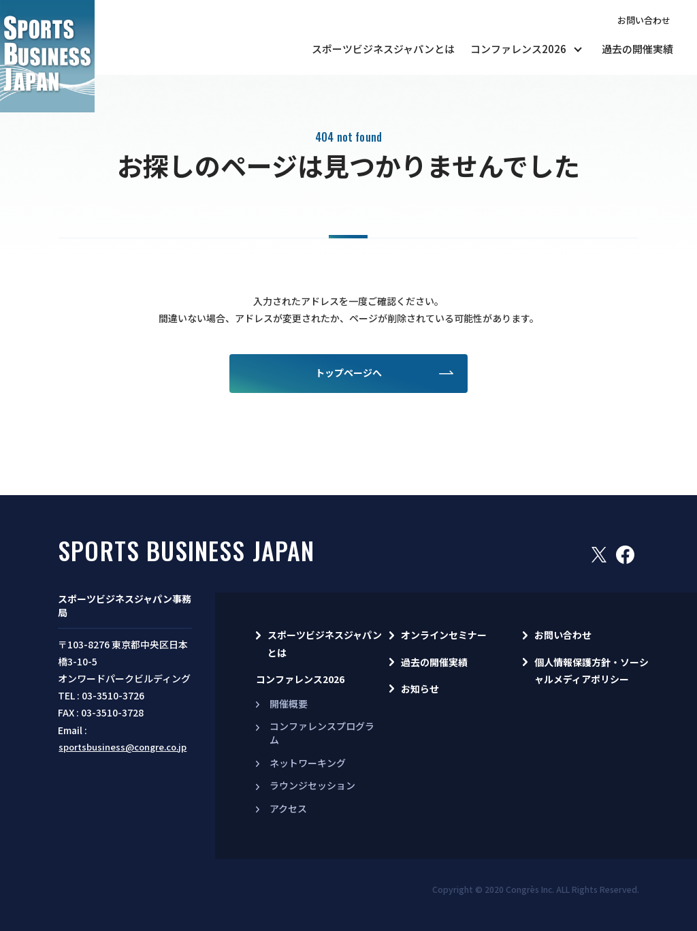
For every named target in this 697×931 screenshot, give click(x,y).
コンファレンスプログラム (322, 732)
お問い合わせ (643, 20)
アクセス (288, 808)
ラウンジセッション (312, 785)
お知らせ (420, 688)
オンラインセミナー (444, 635)
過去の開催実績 (637, 49)
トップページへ (348, 372)
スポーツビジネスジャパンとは (383, 49)
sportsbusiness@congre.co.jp (123, 746)
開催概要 (289, 703)
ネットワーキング (308, 763)
